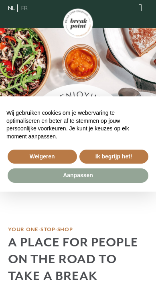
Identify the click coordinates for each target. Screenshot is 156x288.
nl (11, 8)
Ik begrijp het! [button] (113, 156)
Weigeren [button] (42, 156)
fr (24, 8)
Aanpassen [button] (78, 175)
